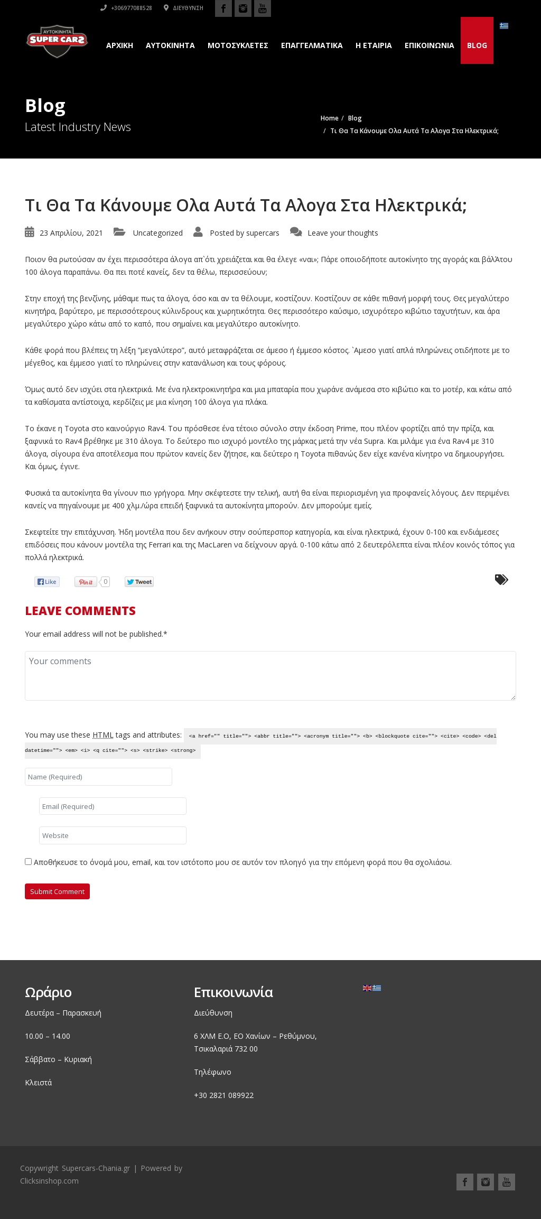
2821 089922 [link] (231, 1095)
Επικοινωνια (429, 45)
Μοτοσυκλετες (238, 45)
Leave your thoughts (342, 233)
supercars (262, 233)
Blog (477, 45)
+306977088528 (371, 8)
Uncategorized (158, 233)
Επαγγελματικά (312, 45)
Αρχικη (119, 45)
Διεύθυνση (429, 8)
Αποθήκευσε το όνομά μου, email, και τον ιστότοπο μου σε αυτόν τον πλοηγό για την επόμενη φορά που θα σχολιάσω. (243, 862)
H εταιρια (374, 45)
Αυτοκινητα (170, 45)
